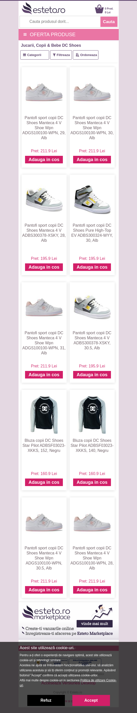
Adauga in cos (44, 159)
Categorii (34, 55)
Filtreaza (63, 55)
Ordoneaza (88, 55)
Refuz (46, 700)
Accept (91, 700)
